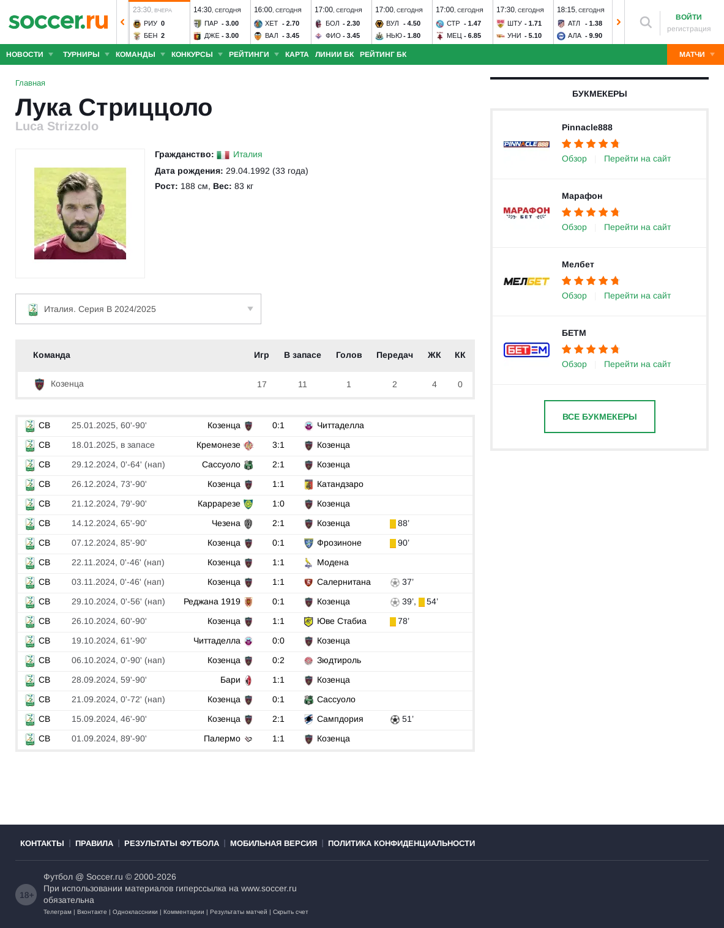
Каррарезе (219, 503)
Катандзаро (340, 484)
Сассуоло (221, 464)
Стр (453, 23)
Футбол (58, 877)
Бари (230, 680)
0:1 (278, 425)
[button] (122, 22)
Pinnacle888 (587, 127)
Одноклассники (135, 911)
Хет (271, 23)
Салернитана (344, 582)
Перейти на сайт (637, 158)
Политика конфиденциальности (401, 843)
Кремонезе (218, 445)
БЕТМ (574, 333)
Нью (394, 35)
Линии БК (334, 54)
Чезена (226, 523)
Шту (514, 23)
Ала (574, 35)
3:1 (278, 445)
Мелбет (578, 264)
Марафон (582, 196)
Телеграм (57, 911)
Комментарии (183, 911)
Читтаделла (340, 425)
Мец (454, 35)
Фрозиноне (339, 543)
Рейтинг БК (383, 54)
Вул (392, 23)
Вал (271, 35)
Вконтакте (92, 911)
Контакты (42, 843)
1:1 (278, 484)
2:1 (278, 464)
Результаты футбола (171, 843)
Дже (212, 35)
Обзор (574, 158)
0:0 (278, 640)
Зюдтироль (339, 660)
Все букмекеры (599, 416)
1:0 (278, 503)
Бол (333, 23)
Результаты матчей (238, 911)
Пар (211, 23)
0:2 (278, 660)
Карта (297, 54)
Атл (574, 23)
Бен (151, 35)
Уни (514, 35)
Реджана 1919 (212, 601)
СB (37, 425)
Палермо (222, 738)
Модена (333, 562)
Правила (94, 843)
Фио (333, 35)
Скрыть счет (290, 911)
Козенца (58, 383)
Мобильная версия (273, 843)
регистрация (689, 28)
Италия (248, 154)
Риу (150, 23)
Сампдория (340, 719)
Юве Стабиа (342, 621)
